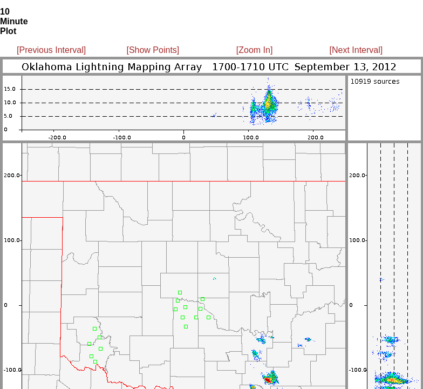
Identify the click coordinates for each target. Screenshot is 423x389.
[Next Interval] (356, 50)
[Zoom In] (254, 50)
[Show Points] (152, 50)
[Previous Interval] (51, 50)
